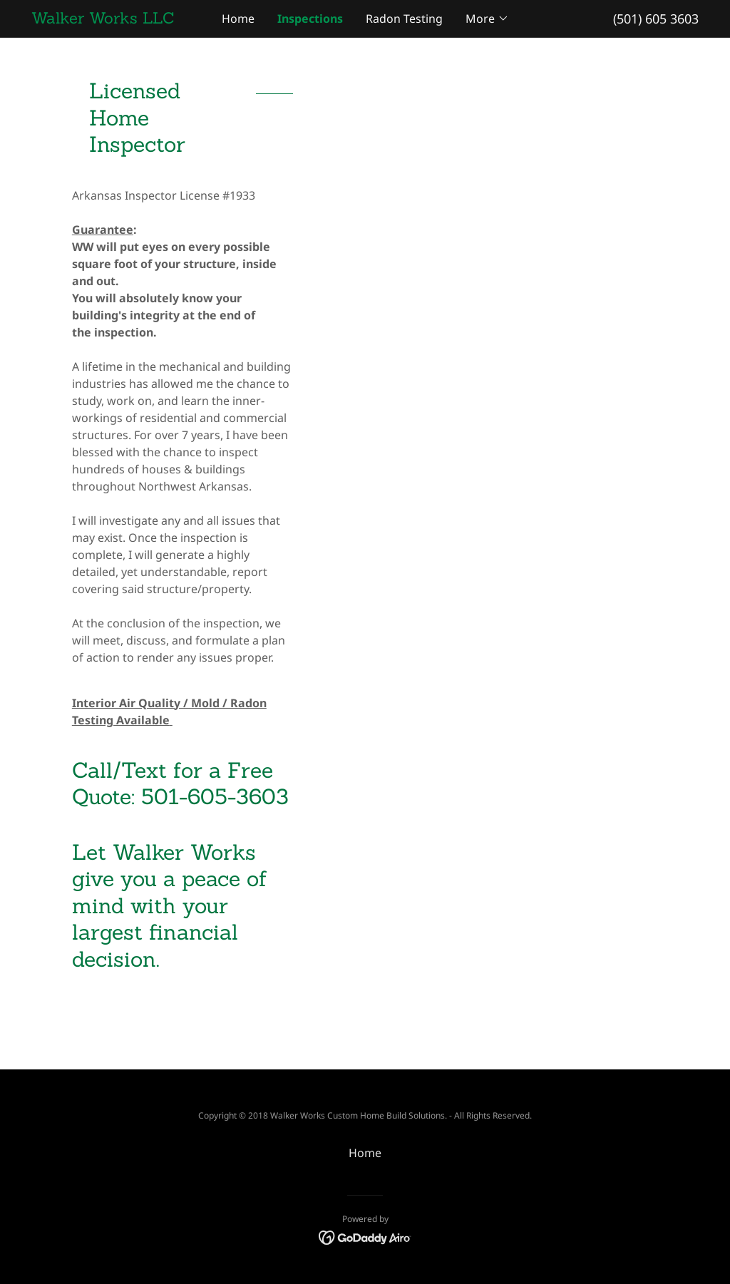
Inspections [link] (310, 18)
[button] (487, 18)
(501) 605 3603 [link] (656, 18)
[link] (114, 19)
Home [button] (365, 1153)
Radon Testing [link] (404, 18)
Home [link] (238, 18)
